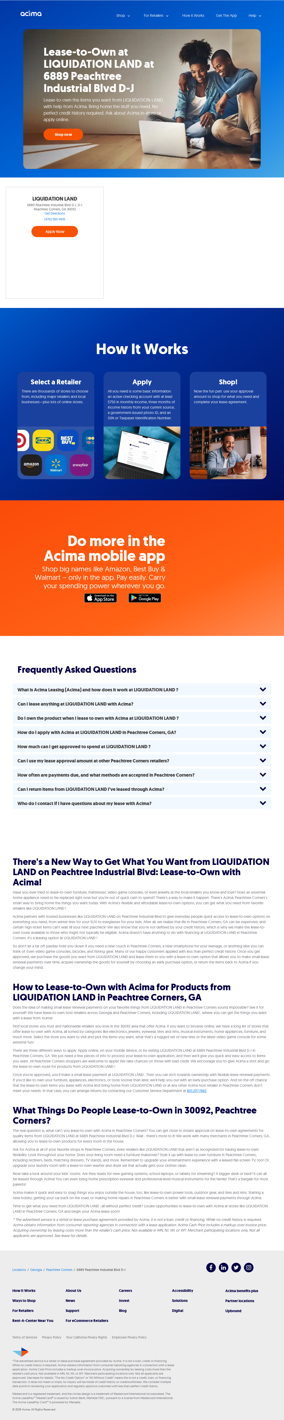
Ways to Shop (24, 1300)
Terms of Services (24, 1337)
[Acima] (20, 1352)
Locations (19, 1270)
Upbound (233, 1310)
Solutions (180, 1300)
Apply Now (54, 231)
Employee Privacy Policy (129, 1337)
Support (72, 1310)
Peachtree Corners (59, 1270)
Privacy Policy (51, 1337)
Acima (30, 15)
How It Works (23, 1290)
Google (147, 599)
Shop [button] (121, 15)
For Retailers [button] (154, 15)
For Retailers (23, 1310)
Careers (125, 1290)
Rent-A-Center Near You (32, 1320)
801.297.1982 (196, 1090)
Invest (124, 1300)
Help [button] (253, 15)
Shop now (63, 134)
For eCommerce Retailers (87, 1320)
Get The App (226, 15)
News (70, 1300)
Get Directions (55, 213)
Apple (103, 599)
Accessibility (182, 1290)
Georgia (36, 1270)
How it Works (193, 15)
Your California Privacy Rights (86, 1337)
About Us (73, 1290)
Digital (177, 1310)
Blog (123, 1310)
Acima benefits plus (241, 1290)
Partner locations (239, 1300)
